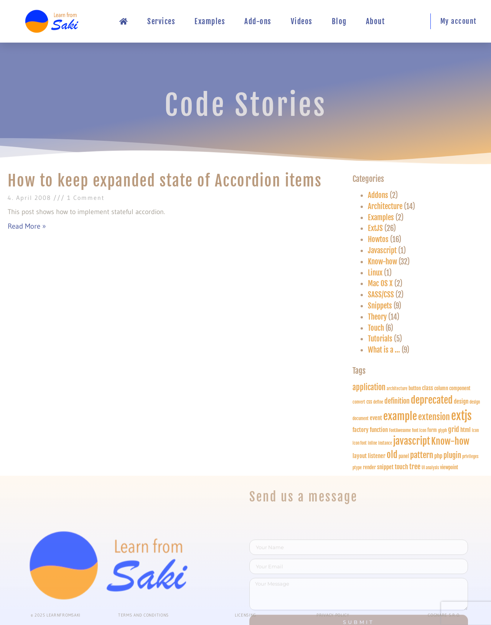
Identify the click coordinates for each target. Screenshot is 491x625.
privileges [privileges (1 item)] (470, 456)
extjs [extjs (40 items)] (461, 416)
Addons (378, 195)
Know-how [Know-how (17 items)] (450, 441)
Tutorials (380, 338)
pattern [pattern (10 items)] (421, 455)
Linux (375, 272)
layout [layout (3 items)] (360, 456)
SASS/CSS (381, 294)
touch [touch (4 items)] (401, 467)
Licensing (245, 615)
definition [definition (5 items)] (397, 401)
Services (161, 21)
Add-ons (258, 21)
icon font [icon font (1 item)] (360, 443)
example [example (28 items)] (400, 416)
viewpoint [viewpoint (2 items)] (449, 467)
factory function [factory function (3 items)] (370, 430)
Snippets (380, 305)
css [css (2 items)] (369, 402)
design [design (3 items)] (461, 401)
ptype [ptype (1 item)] (357, 467)
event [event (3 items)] (376, 418)
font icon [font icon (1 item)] (419, 430)
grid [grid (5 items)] (453, 429)
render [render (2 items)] (369, 467)
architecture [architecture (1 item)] (397, 388)
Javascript (382, 250)
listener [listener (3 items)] (377, 456)
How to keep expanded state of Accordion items (165, 180)
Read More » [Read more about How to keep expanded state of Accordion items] (27, 226)
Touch (376, 328)
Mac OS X (380, 283)
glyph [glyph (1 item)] (442, 430)
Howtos (378, 239)
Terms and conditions (143, 615)
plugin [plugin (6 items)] (452, 455)
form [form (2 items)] (432, 430)
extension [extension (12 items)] (434, 417)
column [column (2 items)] (441, 388)
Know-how (382, 261)
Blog (339, 21)
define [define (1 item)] (378, 402)
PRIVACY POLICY (332, 615)
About (375, 21)
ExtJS (375, 228)
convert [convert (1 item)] (359, 402)
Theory (377, 317)
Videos (302, 21)
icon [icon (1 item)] (475, 430)
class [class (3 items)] (427, 388)
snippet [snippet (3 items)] (385, 467)
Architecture (385, 206)
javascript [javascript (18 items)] (411, 441)
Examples (209, 21)
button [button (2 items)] (415, 388)
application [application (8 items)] (369, 387)
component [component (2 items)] (459, 388)
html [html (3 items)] (465, 430)
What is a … (384, 350)
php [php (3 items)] (438, 456)
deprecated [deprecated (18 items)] (432, 400)
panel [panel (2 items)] (404, 456)
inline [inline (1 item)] (372, 443)
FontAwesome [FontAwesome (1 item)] (400, 430)
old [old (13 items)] (392, 454)
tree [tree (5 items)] (414, 466)
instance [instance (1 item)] (385, 443)
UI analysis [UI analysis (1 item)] (430, 467)
